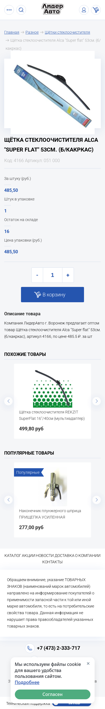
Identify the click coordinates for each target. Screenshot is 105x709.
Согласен (52, 694)
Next (96, 401)
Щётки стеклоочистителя (67, 32)
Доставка (64, 555)
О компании (88, 555)
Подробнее (27, 682)
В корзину (54, 295)
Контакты (52, 562)
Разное (32, 32)
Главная (11, 32)
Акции (28, 555)
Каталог (12, 555)
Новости (45, 555)
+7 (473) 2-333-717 (58, 648)
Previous (8, 401)
